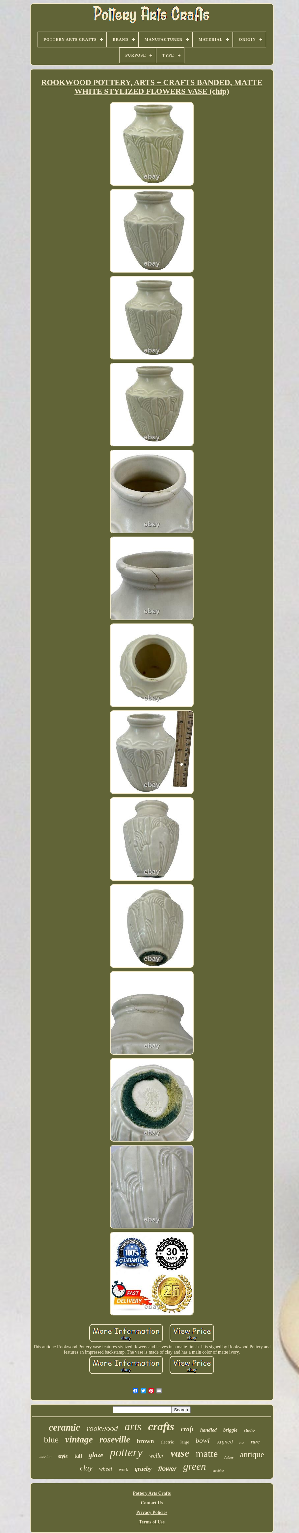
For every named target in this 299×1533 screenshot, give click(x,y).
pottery (126, 1452)
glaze (96, 1455)
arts (132, 1427)
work (123, 1469)
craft (187, 1429)
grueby (143, 1469)
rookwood (102, 1428)
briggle (230, 1430)
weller (156, 1455)
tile (241, 1443)
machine (218, 1470)
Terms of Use (152, 1522)
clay (86, 1468)
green (194, 1466)
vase (180, 1453)
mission (46, 1456)
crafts (161, 1426)
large (184, 1442)
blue (51, 1439)
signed (224, 1442)
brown (145, 1441)
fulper (228, 1457)
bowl (203, 1440)
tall (78, 1456)
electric (167, 1442)
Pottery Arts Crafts (152, 1493)
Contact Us (152, 1502)
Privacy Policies (151, 1512)
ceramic (64, 1427)
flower (167, 1468)
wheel (105, 1469)
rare (255, 1441)
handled (208, 1430)
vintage (79, 1439)
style (63, 1456)
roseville (114, 1439)
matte (207, 1453)
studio (249, 1430)
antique (252, 1454)
